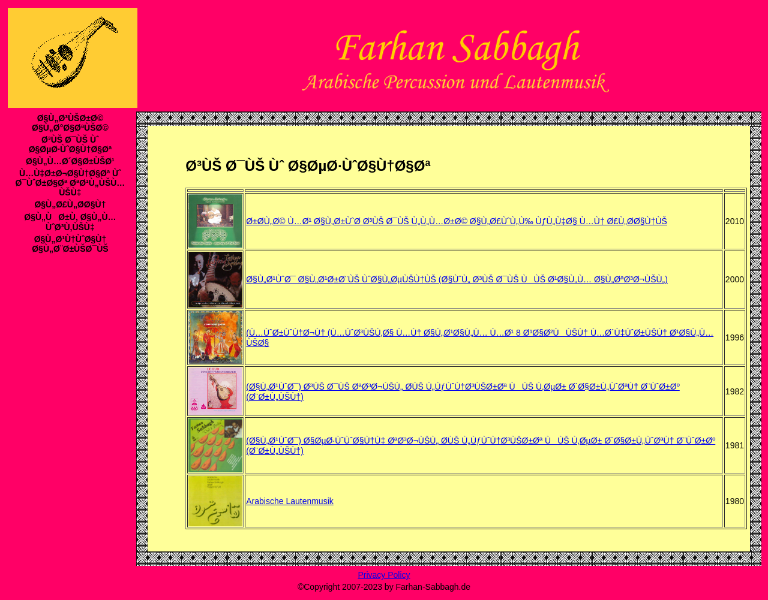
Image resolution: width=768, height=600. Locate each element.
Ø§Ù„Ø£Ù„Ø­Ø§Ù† (70, 204)
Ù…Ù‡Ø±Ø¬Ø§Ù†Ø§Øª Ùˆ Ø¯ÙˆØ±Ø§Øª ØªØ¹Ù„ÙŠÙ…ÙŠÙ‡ (70, 182)
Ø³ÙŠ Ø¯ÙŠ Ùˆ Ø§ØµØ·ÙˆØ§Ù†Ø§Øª (70, 144)
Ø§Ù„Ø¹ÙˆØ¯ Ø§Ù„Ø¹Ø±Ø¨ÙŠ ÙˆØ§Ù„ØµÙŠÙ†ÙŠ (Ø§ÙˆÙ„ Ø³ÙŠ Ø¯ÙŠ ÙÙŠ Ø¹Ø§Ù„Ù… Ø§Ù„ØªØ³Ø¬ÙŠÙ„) (457, 279)
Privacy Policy (384, 575)
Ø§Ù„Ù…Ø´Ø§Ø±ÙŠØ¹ (70, 161)
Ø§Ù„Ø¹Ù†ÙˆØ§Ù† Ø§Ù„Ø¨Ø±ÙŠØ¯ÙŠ (70, 244)
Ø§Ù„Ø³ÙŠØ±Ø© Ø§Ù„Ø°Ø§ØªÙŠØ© (70, 122)
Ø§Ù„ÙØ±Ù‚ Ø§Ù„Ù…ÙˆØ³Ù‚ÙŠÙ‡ (70, 222)
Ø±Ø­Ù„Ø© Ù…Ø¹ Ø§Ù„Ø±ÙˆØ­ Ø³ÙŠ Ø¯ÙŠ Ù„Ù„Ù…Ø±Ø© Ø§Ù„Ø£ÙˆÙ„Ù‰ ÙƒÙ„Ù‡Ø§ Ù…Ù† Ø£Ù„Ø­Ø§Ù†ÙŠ (456, 221)
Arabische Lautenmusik (290, 501)
